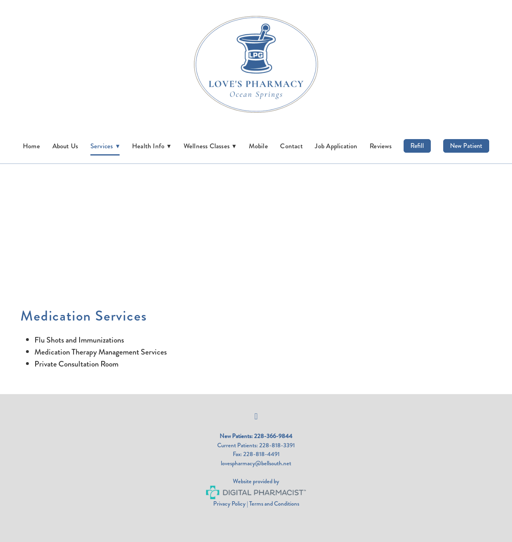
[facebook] (256, 416)
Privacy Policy (229, 503)
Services (105, 146)
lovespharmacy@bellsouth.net (256, 463)
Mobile (258, 146)
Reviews (381, 146)
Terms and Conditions (274, 503)
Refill (417, 145)
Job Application (336, 146)
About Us (65, 146)
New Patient (466, 145)
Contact (291, 146)
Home (31, 146)
